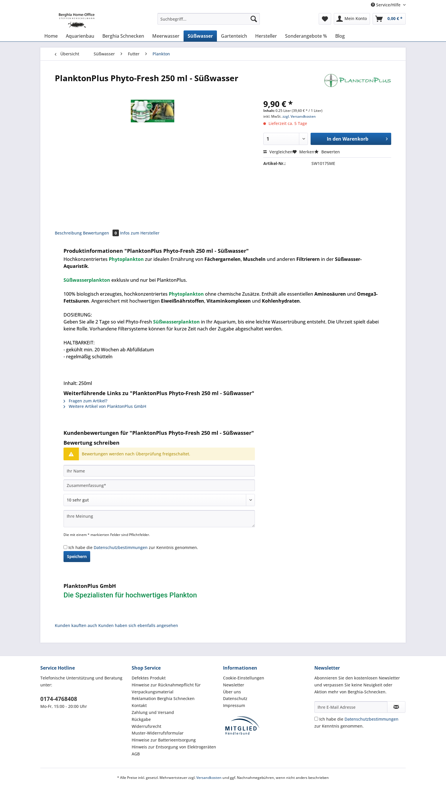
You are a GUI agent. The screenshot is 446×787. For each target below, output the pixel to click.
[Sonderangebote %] (306, 35)
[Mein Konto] (352, 19)
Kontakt (139, 705)
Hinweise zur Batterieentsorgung (164, 740)
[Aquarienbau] (80, 35)
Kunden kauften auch (76, 625)
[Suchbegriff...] (208, 19)
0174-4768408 (58, 699)
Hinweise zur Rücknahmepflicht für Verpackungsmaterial (166, 688)
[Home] (51, 35)
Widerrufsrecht (146, 726)
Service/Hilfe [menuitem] (386, 5)
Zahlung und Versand (153, 712)
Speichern (77, 556)
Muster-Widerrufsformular (158, 733)
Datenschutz (235, 698)
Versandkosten (209, 777)
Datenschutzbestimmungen (121, 547)
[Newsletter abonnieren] (396, 707)
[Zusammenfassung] (159, 485)
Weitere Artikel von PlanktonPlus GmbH (105, 406)
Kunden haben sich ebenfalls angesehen (138, 625)
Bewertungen (101, 233)
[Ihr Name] (159, 471)
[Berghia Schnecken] (123, 35)
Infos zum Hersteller (139, 233)
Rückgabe (141, 719)
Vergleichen (278, 152)
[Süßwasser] (200, 35)
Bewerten (327, 152)
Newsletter (233, 685)
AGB (136, 754)
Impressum (234, 705)
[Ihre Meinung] (159, 518)
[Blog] (340, 35)
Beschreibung (68, 233)
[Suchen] (254, 19)
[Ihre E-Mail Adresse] (350, 707)
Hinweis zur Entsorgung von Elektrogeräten (174, 747)
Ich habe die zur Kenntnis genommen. (133, 547)
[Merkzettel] (325, 19)
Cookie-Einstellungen (243, 678)
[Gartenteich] (234, 35)
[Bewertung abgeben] (159, 500)
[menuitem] (208, 21)
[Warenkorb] (389, 19)
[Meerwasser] (166, 35)
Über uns (232, 692)
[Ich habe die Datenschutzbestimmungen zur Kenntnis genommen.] (65, 547)
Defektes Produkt (149, 678)
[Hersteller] (266, 35)
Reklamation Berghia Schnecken (163, 698)
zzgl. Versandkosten (299, 116)
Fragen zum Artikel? (85, 401)
